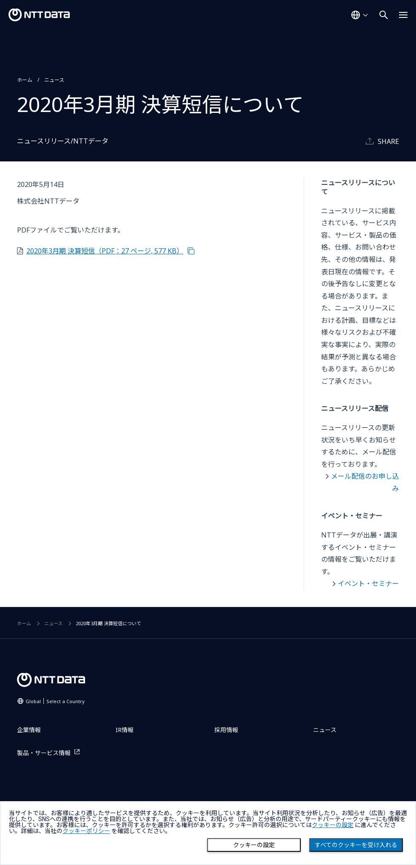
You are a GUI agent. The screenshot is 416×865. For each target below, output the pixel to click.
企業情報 (29, 730)
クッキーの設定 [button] (332, 825)
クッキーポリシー (86, 831)
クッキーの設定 (254, 845)
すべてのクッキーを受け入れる (356, 845)
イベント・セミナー (368, 583)
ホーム (24, 79)
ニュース (54, 79)
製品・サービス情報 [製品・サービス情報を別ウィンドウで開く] (44, 753)
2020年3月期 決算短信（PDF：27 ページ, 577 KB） (104, 251)
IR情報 (125, 730)
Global (55, 701)
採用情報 (226, 730)
